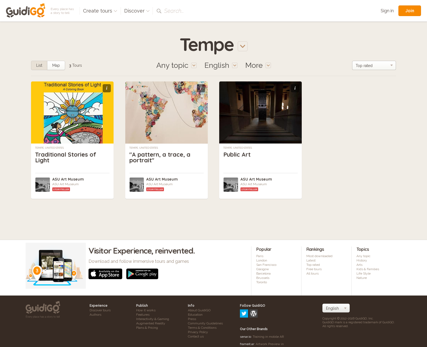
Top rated (313, 265)
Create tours (100, 11)
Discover (137, 11)
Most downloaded (319, 256)
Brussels (262, 278)
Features (143, 314)
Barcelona (263, 273)
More (258, 65)
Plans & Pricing (147, 328)
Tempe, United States (49, 148)
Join (409, 10)
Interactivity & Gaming (152, 319)
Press (192, 319)
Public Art (237, 154)
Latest (311, 260)
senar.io (245, 313)
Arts (359, 265)
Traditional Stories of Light (65, 157)
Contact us (196, 336)
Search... (174, 11)
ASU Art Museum (68, 179)
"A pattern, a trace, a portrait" (160, 157)
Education (195, 314)
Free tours (314, 269)
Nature (361, 278)
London (261, 260)
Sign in (387, 10)
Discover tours (100, 310)
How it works (145, 310)
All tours (312, 273)
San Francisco (266, 265)
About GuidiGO (199, 310)
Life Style (363, 273)
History (361, 260)
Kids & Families (367, 269)
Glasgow (262, 269)
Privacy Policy (198, 332)
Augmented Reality (150, 323)
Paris (259, 256)
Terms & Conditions (202, 328)
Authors (95, 314)
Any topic (363, 256)
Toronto (261, 282)
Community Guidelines (205, 323)
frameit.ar (247, 320)
